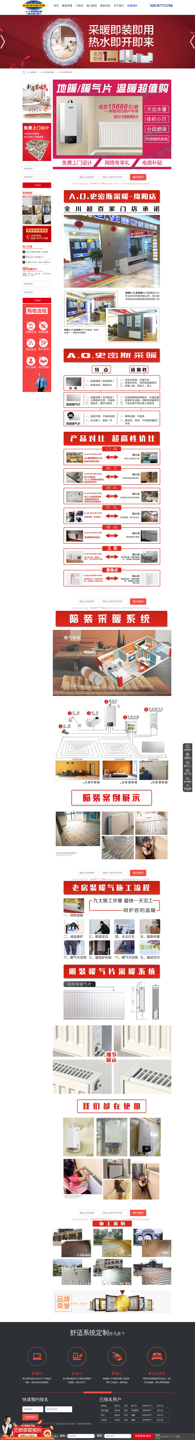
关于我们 (119, 5)
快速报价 (132, 5)
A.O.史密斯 (32, 72)
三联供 (79, 5)
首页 (56, 5)
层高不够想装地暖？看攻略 (36, 252)
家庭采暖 (67, 5)
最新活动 (105, 5)
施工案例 (92, 5)
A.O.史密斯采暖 (47, 72)
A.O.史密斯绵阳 (65, 72)
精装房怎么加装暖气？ (34, 257)
